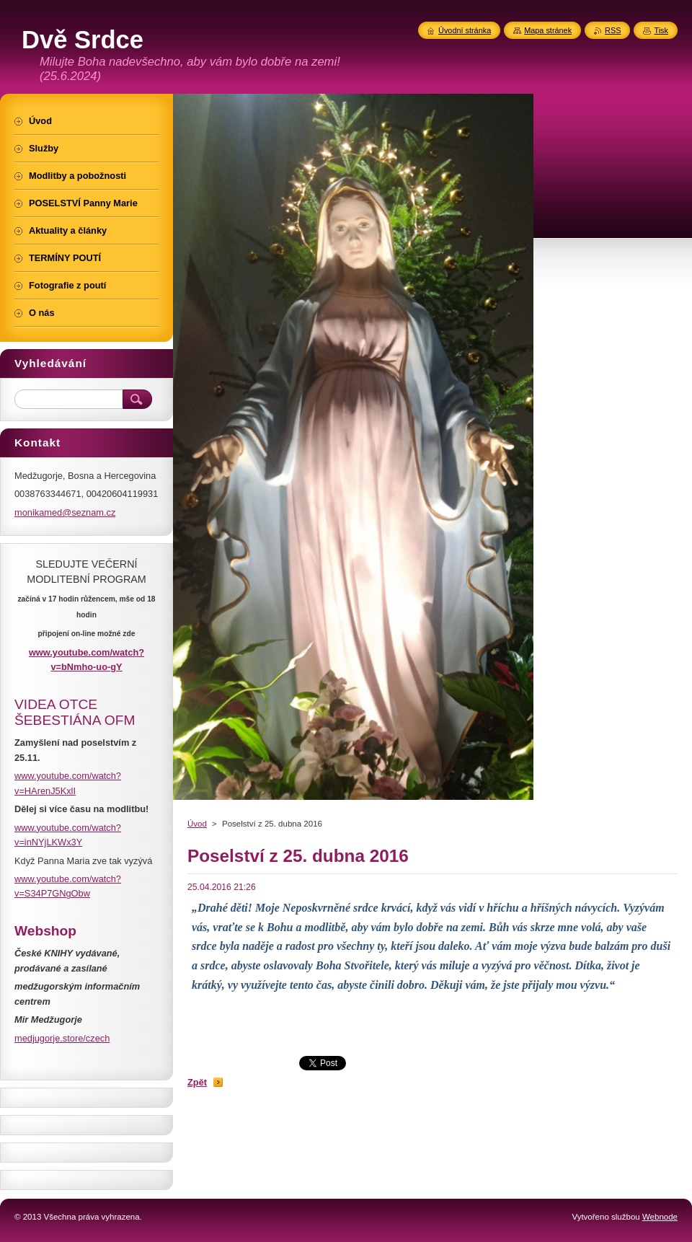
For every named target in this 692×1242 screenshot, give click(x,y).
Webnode (660, 1216)
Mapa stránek (548, 30)
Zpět (197, 1082)
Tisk (661, 30)
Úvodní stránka (464, 30)
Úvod (197, 823)
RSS (613, 30)
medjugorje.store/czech (62, 1038)
